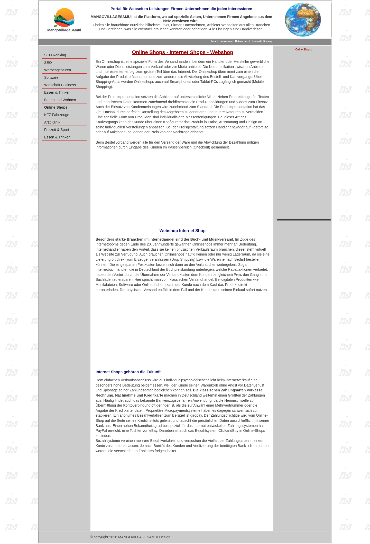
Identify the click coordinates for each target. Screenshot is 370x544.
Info (213, 41)
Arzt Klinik (52, 122)
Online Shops (303, 49)
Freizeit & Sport (56, 130)
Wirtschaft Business (60, 85)
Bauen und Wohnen (60, 100)
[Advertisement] (183, 187)
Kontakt (256, 41)
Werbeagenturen (57, 70)
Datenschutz (242, 41)
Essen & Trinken (57, 92)
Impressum (225, 41)
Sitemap (267, 41)
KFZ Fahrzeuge (56, 115)
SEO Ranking (55, 55)
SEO (48, 62)
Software (51, 77)
